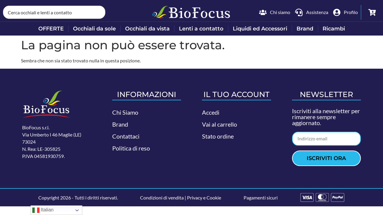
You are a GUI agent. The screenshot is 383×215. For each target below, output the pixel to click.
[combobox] (54, 12)
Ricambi (334, 28)
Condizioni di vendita (162, 197)
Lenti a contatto (201, 28)
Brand (305, 28)
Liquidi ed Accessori (260, 28)
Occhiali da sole (94, 28)
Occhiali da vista (147, 28)
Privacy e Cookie (204, 197)
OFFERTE (51, 28)
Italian (43, 210)
